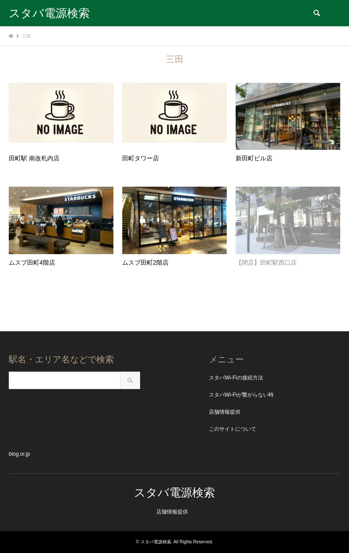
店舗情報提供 (224, 412)
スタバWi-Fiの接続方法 (236, 378)
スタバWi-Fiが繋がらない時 (241, 395)
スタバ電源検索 (174, 492)
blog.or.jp (19, 454)
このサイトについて (232, 429)
